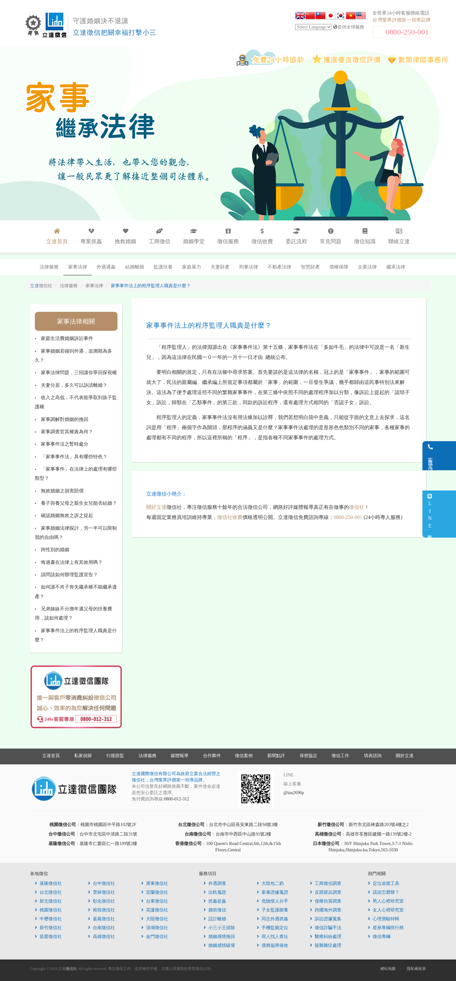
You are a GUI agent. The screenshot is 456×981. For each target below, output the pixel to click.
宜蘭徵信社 (154, 892)
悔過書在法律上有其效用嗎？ (72, 562)
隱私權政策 (416, 968)
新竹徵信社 (48, 927)
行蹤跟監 (115, 755)
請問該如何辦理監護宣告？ (69, 574)
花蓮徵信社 (154, 910)
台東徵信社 (154, 901)
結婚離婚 (134, 266)
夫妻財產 (220, 266)
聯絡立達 (399, 236)
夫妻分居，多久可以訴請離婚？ (74, 385)
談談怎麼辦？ (383, 892)
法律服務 (49, 266)
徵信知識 (365, 236)
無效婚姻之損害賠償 (62, 490)
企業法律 (367, 266)
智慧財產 (310, 266)
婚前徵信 (215, 910)
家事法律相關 (76, 321)
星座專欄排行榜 (386, 927)
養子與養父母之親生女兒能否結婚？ (79, 503)
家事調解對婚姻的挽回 (64, 419)
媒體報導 (179, 755)
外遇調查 (215, 883)
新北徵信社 (48, 901)
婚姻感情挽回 (219, 936)
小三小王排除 (219, 927)
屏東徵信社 (154, 883)
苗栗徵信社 (48, 936)
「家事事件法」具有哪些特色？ (74, 456)
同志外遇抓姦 (272, 918)
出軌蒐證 (215, 892)
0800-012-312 (176, 799)
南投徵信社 (101, 910)
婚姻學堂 (194, 236)
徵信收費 (262, 236)
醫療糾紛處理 (325, 936)
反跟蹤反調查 (325, 892)
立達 (41, 285)
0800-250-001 (407, 32)
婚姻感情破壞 (219, 945)
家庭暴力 (191, 266)
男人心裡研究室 (386, 901)
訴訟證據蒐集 (325, 918)
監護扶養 (163, 266)
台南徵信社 (101, 927)
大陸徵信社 (154, 918)
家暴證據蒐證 (272, 892)
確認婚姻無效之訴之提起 (67, 515)
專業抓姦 (91, 236)
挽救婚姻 (125, 236)
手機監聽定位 (272, 927)
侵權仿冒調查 (325, 901)
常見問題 (330, 236)
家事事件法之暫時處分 (64, 444)
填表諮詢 (373, 755)
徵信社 (356, 507)
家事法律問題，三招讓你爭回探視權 (79, 372)
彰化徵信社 (101, 901)
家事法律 (77, 266)
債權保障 (338, 266)
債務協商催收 (272, 945)
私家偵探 (83, 755)
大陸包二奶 (270, 883)
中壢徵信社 (48, 918)
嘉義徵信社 (101, 918)
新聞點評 (276, 755)
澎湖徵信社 (154, 927)
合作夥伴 (212, 755)
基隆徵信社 (48, 883)
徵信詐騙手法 (325, 927)
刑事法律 (248, 266)
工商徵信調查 (325, 883)
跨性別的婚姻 (55, 549)
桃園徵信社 (48, 910)
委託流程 (296, 236)
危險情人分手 (272, 901)
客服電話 (448, 455)
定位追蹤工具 (383, 883)
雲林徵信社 (101, 892)
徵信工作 (340, 755)
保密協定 (308, 755)
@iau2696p (293, 792)
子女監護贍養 (272, 910)
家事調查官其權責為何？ (67, 431)
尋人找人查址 (272, 936)
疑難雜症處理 (325, 945)
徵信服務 (228, 236)
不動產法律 (279, 266)
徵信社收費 (230, 517)
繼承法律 (395, 266)
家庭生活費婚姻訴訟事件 (67, 338)
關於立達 (156, 507)
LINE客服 (447, 514)
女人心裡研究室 (386, 910)
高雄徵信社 (101, 936)
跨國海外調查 (325, 910)
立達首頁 (51, 755)
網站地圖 (388, 968)
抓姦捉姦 (215, 901)
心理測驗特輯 (383, 918)
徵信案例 (244, 755)
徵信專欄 (379, 936)
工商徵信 (159, 236)
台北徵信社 (48, 892)
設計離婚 (215, 918)
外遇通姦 (106, 266)
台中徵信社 (101, 883)
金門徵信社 (154, 936)
